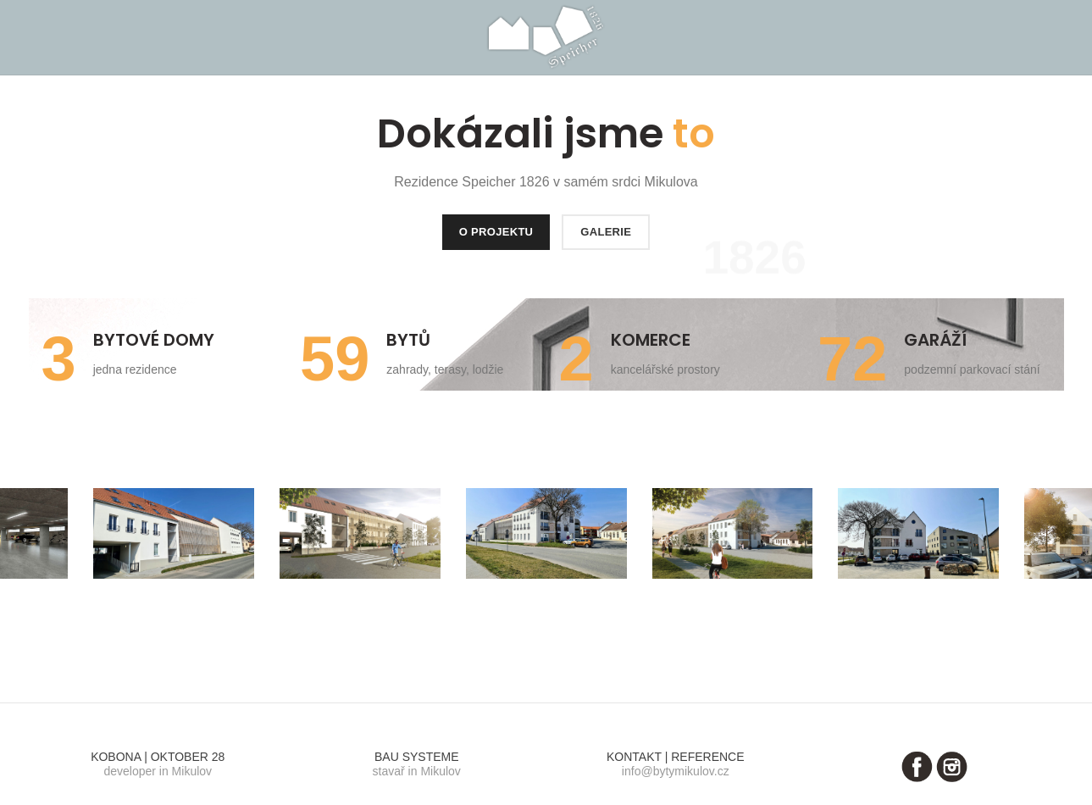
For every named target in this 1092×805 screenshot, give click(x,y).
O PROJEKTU (496, 231)
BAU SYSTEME (416, 756)
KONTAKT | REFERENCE (676, 756)
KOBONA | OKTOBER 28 (157, 756)
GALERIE (605, 231)
